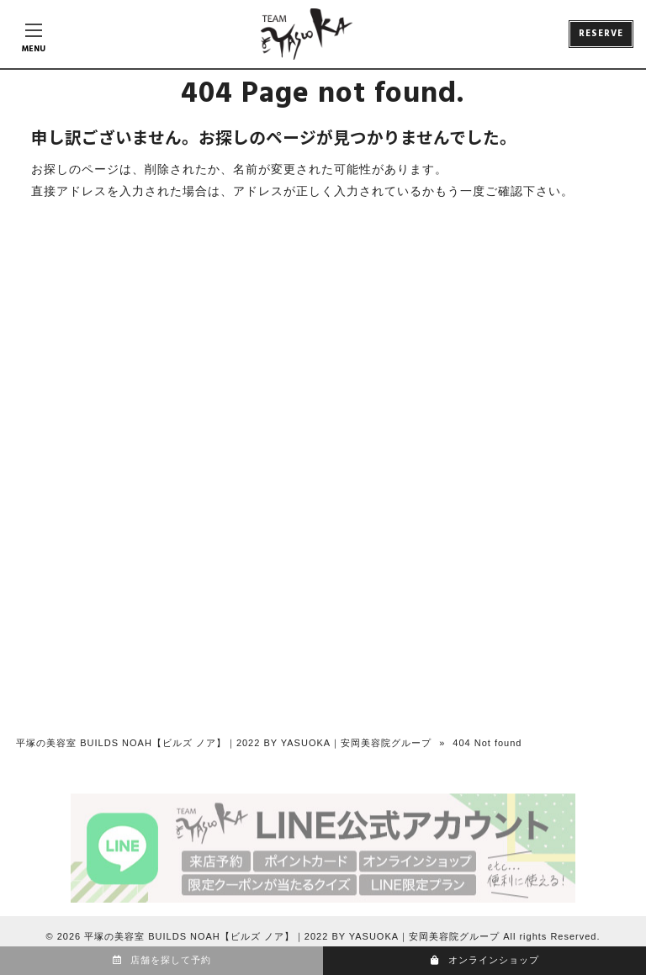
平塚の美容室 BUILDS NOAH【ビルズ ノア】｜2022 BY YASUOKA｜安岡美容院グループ (224, 743)
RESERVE (601, 33)
